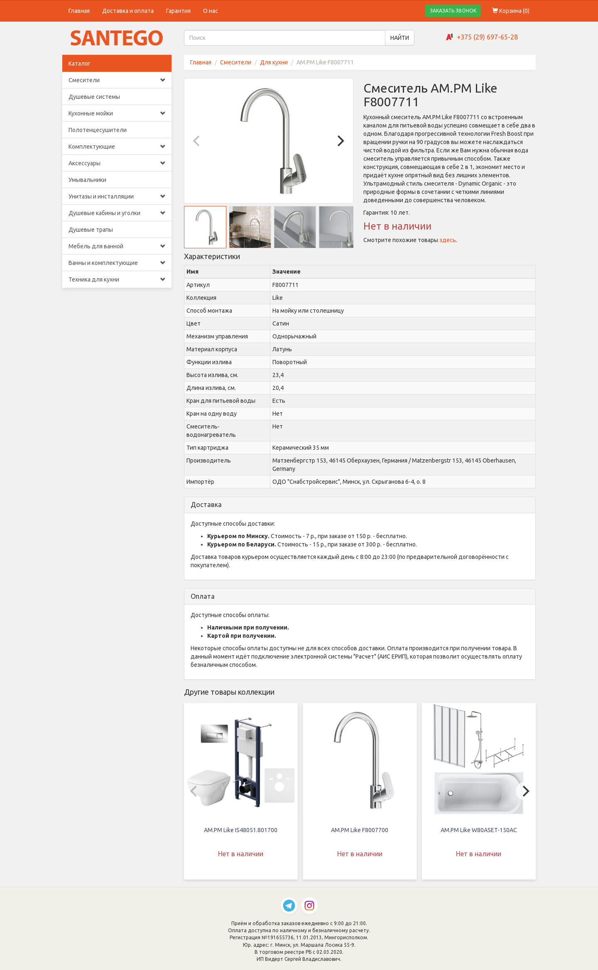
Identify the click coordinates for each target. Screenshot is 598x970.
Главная (79, 10)
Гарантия (178, 10)
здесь (447, 240)
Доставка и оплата (128, 10)
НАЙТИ (399, 37)
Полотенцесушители (98, 130)
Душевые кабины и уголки (117, 213)
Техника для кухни (117, 279)
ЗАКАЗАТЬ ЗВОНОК (453, 10)
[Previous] (198, 141)
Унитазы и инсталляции (117, 196)
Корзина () (510, 10)
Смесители (117, 80)
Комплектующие (117, 146)
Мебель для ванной (117, 246)
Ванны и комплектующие (117, 263)
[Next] (340, 141)
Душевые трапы (91, 229)
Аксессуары (117, 163)
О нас (210, 10)
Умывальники (87, 179)
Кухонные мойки (117, 113)
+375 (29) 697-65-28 (487, 37)
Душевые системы (94, 96)
